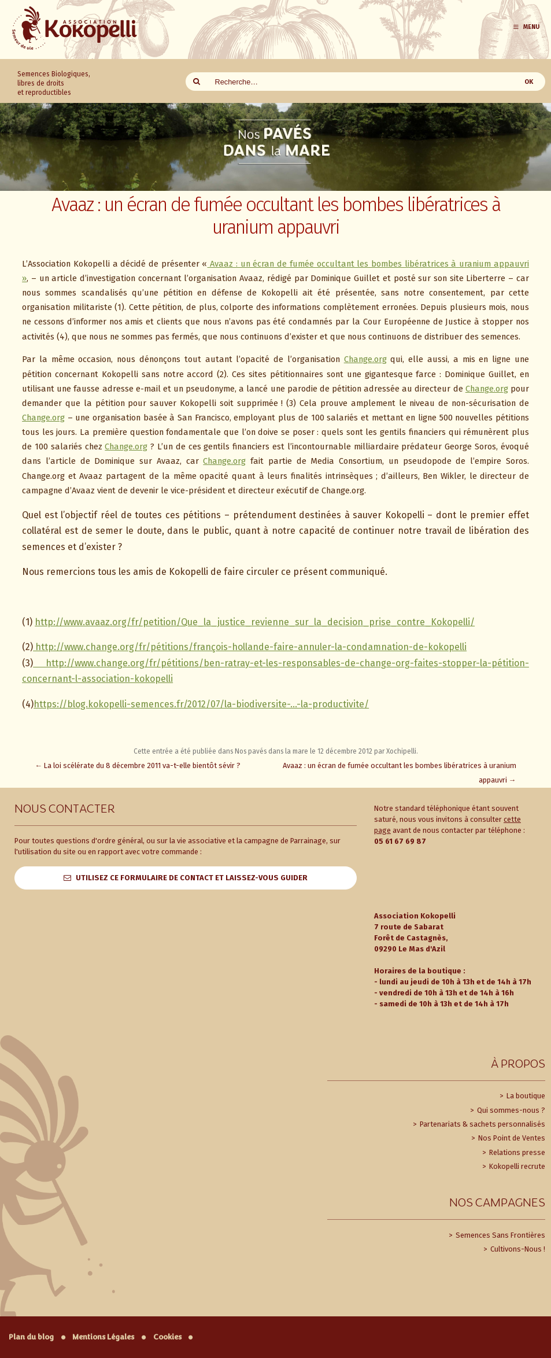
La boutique (525, 1095)
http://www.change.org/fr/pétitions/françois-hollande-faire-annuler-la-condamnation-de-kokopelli (250, 646)
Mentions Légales (103, 1337)
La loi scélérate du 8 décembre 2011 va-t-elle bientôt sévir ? (138, 765)
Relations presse (516, 1152)
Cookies (167, 1337)
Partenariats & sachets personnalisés (481, 1124)
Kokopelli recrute (516, 1166)
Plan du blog (31, 1337)
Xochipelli (401, 751)
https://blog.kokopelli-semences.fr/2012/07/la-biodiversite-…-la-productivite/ (201, 704)
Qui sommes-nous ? (510, 1110)
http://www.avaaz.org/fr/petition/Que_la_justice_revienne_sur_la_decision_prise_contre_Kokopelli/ (255, 622)
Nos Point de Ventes (510, 1138)
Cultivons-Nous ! (517, 1249)
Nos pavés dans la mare (271, 751)
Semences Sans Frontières (499, 1235)
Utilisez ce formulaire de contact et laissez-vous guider (192, 877)
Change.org (365, 359)
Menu (525, 27)
